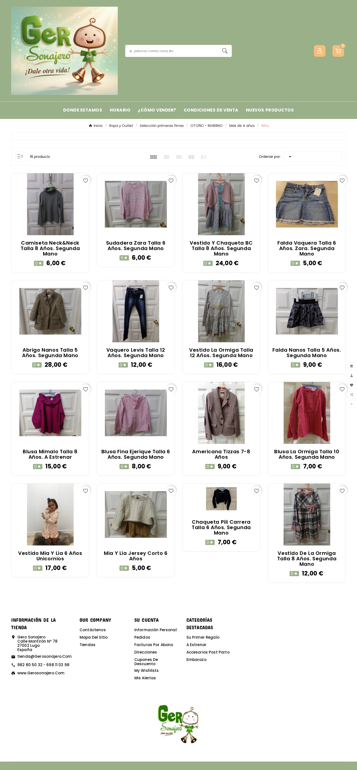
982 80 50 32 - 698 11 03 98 (43, 664)
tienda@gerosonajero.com (44, 656)
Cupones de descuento (146, 661)
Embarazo (196, 659)
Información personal (155, 630)
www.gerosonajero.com (40, 673)
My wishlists (146, 670)
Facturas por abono (153, 645)
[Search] (225, 51)
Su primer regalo (202, 637)
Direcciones (145, 652)
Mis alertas (145, 678)
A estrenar (196, 645)
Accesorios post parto (208, 652)
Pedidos (142, 637)
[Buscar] (171, 51)
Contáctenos (93, 630)
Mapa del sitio (94, 637)
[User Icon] (320, 51)
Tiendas (87, 645)
